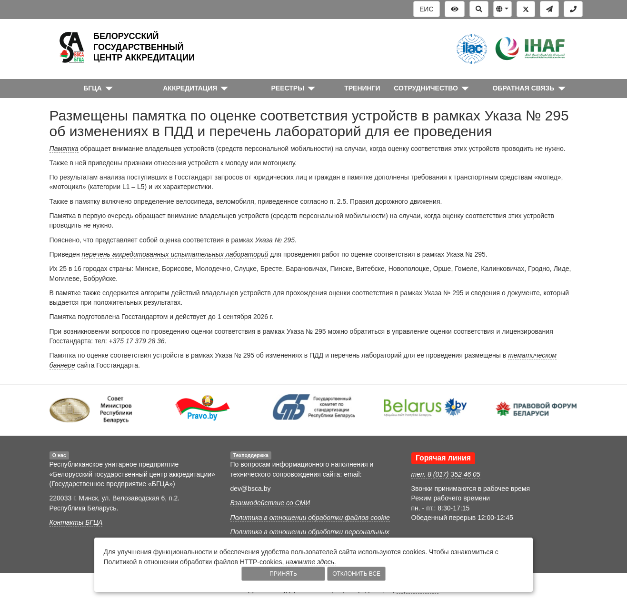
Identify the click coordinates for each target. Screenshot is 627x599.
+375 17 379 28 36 (136, 341)
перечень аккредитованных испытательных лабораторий (175, 254)
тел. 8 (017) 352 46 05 (445, 474)
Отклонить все (356, 573)
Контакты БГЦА (76, 522)
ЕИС (426, 9)
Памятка (64, 148)
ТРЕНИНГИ (362, 88)
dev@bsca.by (250, 488)
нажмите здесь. (311, 562)
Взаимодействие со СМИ (270, 503)
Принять (283, 573)
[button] (502, 9)
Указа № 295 (275, 240)
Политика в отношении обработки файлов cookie (310, 517)
